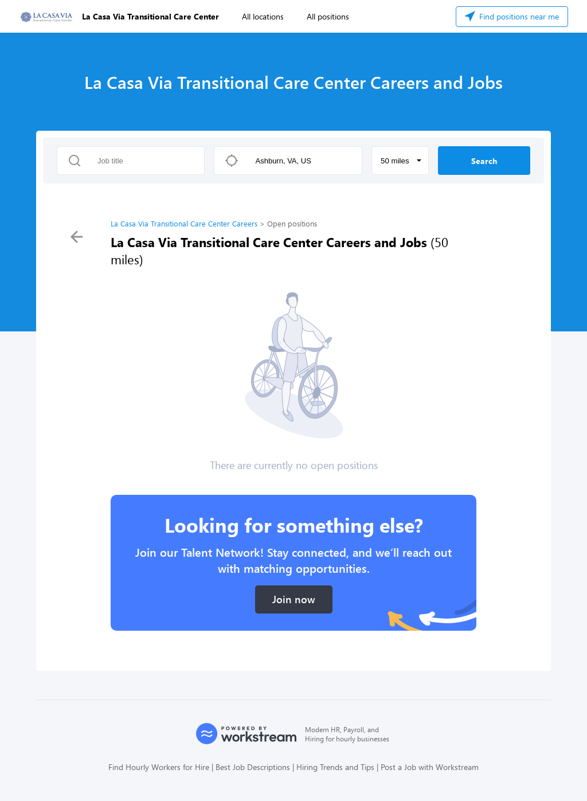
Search (484, 160)
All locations (263, 16)
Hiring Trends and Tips (335, 766)
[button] (400, 160)
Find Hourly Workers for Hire (158, 766)
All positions (328, 16)
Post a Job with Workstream (430, 766)
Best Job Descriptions (253, 766)
